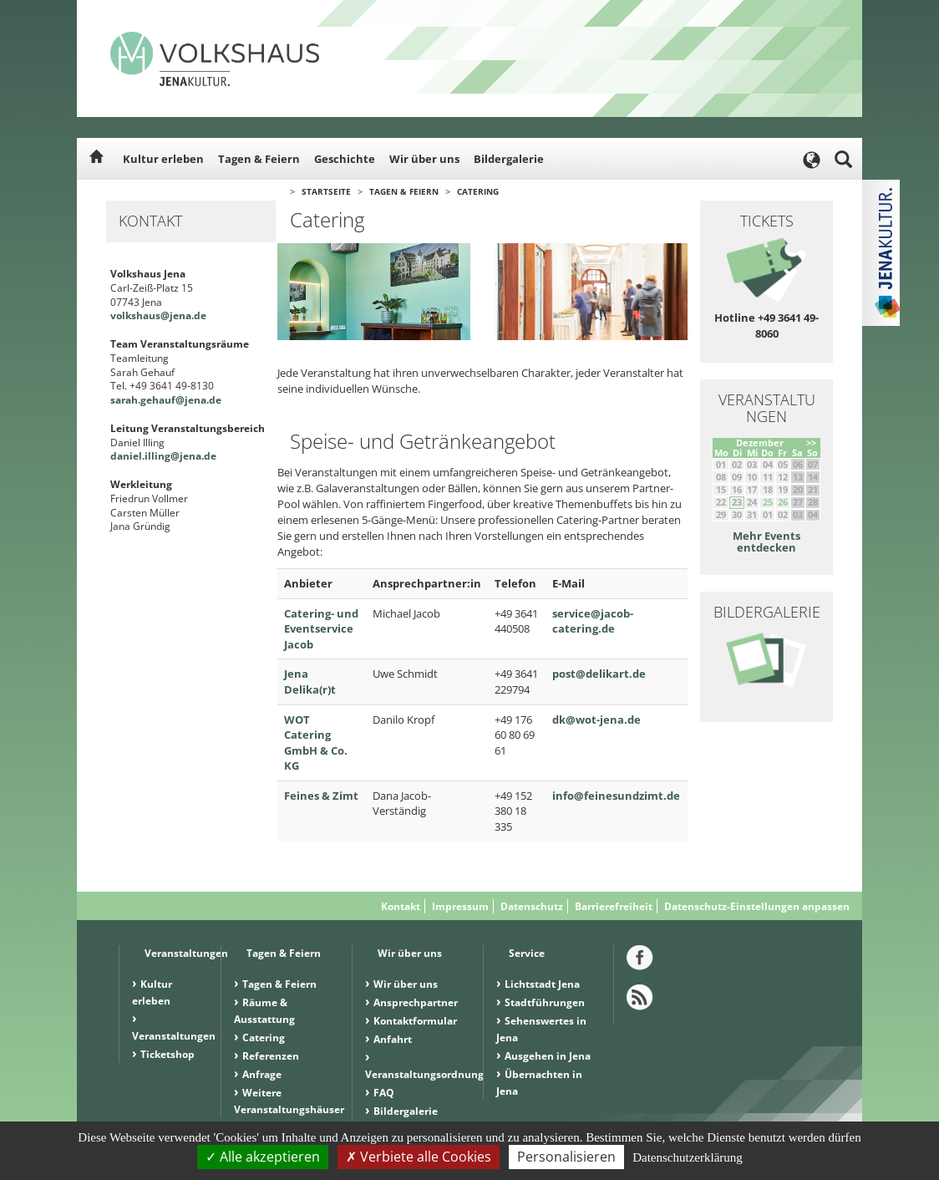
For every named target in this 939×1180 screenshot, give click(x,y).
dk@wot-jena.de (596, 719)
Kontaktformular (415, 1021)
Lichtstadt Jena (542, 984)
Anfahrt (392, 1039)
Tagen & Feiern (259, 158)
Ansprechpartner (415, 1002)
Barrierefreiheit (613, 906)
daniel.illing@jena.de (163, 456)
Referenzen (270, 1056)
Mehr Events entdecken (766, 541)
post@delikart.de (599, 673)
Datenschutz (531, 906)
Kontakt (400, 906)
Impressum (460, 906)
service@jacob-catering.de (592, 621)
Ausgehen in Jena (548, 1056)
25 (768, 502)
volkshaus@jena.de (158, 315)
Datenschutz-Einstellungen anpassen (757, 906)
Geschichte (344, 158)
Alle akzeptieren (263, 1156)
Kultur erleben (163, 158)
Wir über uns (424, 158)
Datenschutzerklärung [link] (687, 1157)
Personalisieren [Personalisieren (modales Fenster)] (566, 1156)
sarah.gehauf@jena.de (165, 400)
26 (783, 502)
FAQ (383, 1093)
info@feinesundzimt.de (616, 795)
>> (811, 442)
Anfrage (262, 1074)
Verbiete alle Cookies (418, 1156)
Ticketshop (167, 1054)
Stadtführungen (545, 1002)
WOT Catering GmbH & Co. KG (316, 743)
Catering (478, 191)
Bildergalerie (509, 158)
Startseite (326, 191)
